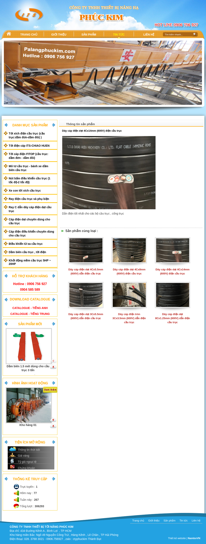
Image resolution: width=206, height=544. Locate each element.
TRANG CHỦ (28, 34)
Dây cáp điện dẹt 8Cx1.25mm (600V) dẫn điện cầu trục (172, 318)
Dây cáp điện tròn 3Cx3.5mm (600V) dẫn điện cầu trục (129, 318)
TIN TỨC (118, 34)
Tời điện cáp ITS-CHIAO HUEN (29, 145)
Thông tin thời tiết (29, 449)
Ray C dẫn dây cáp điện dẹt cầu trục (30, 209)
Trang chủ (138, 520)
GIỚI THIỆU (58, 34)
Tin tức (183, 520)
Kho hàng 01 (27, 425)
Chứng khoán (26, 468)
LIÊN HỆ (148, 34)
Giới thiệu (153, 520)
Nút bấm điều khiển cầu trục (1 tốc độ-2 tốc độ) (29, 180)
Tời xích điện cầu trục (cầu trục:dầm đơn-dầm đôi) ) (27, 135)
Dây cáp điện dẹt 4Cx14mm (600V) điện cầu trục (92, 130)
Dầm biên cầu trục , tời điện (27, 252)
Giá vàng (23, 455)
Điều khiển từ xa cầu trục (26, 243)
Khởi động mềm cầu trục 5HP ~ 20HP (30, 262)
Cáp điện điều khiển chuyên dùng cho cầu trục (31, 233)
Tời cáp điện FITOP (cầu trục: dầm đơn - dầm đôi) (28, 155)
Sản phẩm (169, 520)
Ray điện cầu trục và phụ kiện (29, 198)
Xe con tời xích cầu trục (25, 190)
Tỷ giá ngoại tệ (27, 461)
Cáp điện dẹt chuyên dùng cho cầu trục (29, 221)
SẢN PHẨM (89, 34)
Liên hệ (196, 520)
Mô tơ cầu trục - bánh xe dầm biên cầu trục (28, 168)
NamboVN (194, 538)
